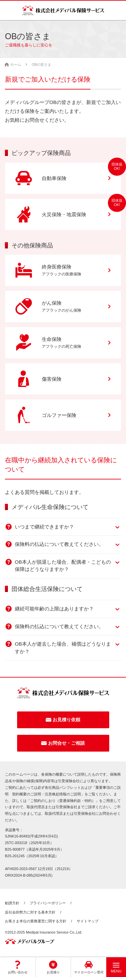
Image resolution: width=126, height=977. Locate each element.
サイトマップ (87, 921)
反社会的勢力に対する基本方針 (30, 912)
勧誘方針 (12, 903)
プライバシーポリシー (48, 903)
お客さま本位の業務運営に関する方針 (35, 921)
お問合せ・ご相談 (66, 743)
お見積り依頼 (66, 719)
